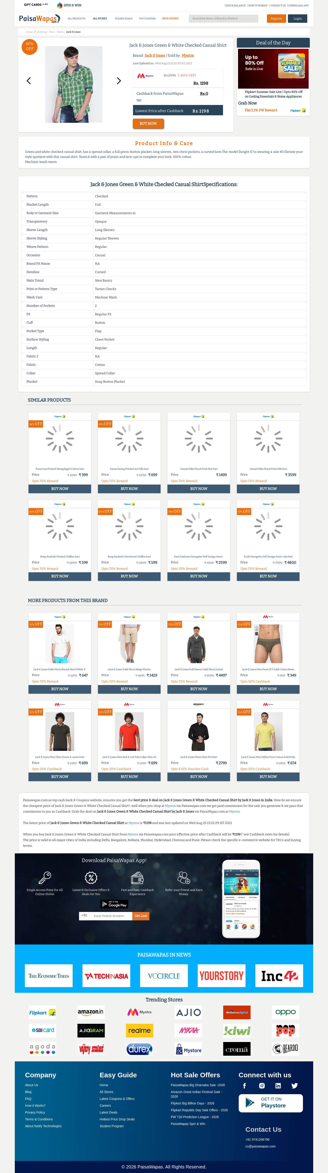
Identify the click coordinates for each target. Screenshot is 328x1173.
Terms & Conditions (39, 1119)
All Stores (106, 1092)
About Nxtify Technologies (43, 1126)
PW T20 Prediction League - (195, 1117)
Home (104, 1085)
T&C (139, 100)
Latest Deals (109, 1112)
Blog (28, 1092)
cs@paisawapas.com (261, 1146)
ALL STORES (100, 18)
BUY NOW (148, 123)
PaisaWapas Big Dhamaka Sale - (198, 1085)
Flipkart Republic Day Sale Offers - (199, 1110)
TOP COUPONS (147, 18)
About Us (31, 1085)
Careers (105, 1105)
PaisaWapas (150, 1166)
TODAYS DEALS (123, 18)
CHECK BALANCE (235, 5)
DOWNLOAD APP (298, 5)
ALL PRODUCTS (76, 18)
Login (298, 19)
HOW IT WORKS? (258, 5)
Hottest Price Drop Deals (117, 1119)
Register (276, 19)
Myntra (188, 55)
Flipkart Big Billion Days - (192, 1103)
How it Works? (35, 1105)
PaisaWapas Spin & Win (188, 1124)
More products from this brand (68, 600)
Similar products (49, 400)
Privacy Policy (35, 1112)
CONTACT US (278, 5)
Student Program (112, 1126)
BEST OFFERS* (170, 18)
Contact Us (264, 1129)
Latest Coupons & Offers (117, 1099)
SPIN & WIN (68, 5)
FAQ (28, 1099)
